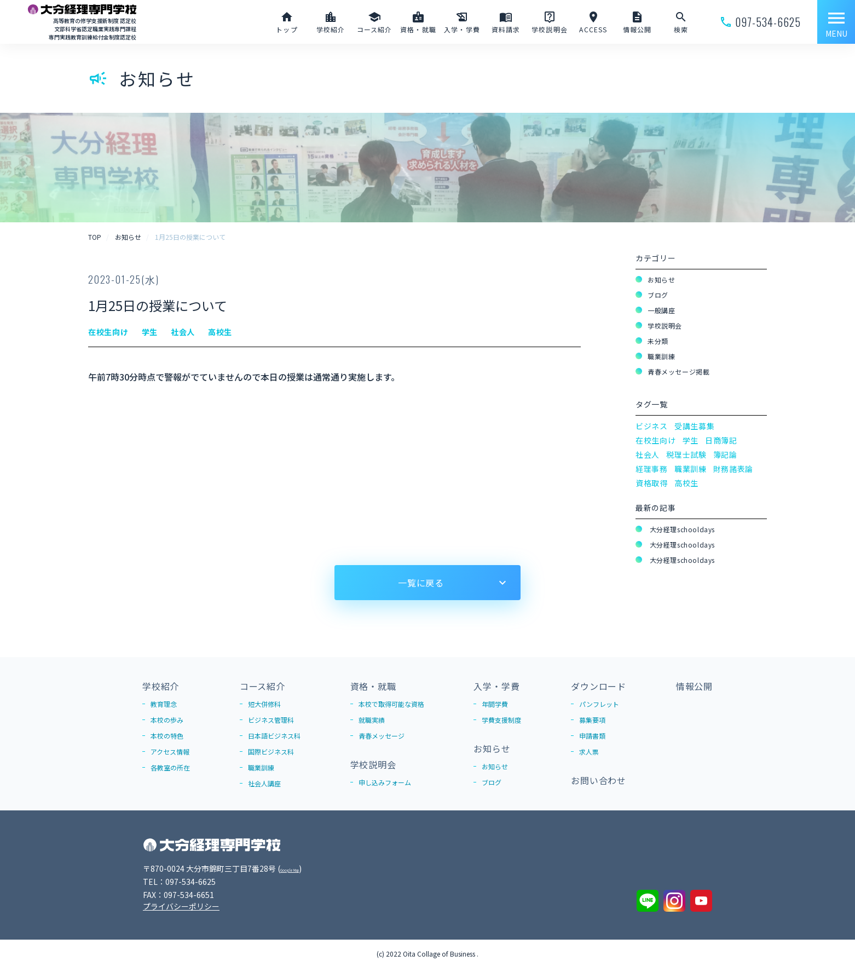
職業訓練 (661, 356)
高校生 (686, 483)
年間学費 (495, 704)
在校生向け (656, 440)
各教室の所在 (170, 767)
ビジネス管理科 (271, 719)
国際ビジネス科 (271, 751)
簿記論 (725, 454)
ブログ (658, 295)
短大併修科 (264, 704)
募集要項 (592, 719)
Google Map (302, 868)
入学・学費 (496, 686)
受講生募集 (694, 426)
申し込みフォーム (385, 782)
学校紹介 (160, 686)
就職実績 (372, 719)
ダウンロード (598, 686)
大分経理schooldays (681, 529)
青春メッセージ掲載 (678, 371)
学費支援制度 (501, 719)
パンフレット (599, 704)
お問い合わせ (598, 780)
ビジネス (652, 426)
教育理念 (164, 704)
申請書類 (592, 735)
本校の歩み (167, 719)
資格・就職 (373, 686)
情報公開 (694, 686)
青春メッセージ (382, 735)
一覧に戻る (421, 582)
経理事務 (652, 469)
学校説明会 (665, 325)
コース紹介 (262, 686)
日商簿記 (721, 440)
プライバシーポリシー (181, 906)
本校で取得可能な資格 (391, 704)
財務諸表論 (733, 469)
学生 (690, 440)
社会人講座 (264, 783)
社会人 (648, 454)
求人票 (589, 751)
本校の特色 (167, 735)
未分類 (658, 341)
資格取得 (652, 483)
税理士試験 (686, 454)
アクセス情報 (170, 751)
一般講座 (661, 310)
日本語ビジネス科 (274, 735)
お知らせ (661, 279)
